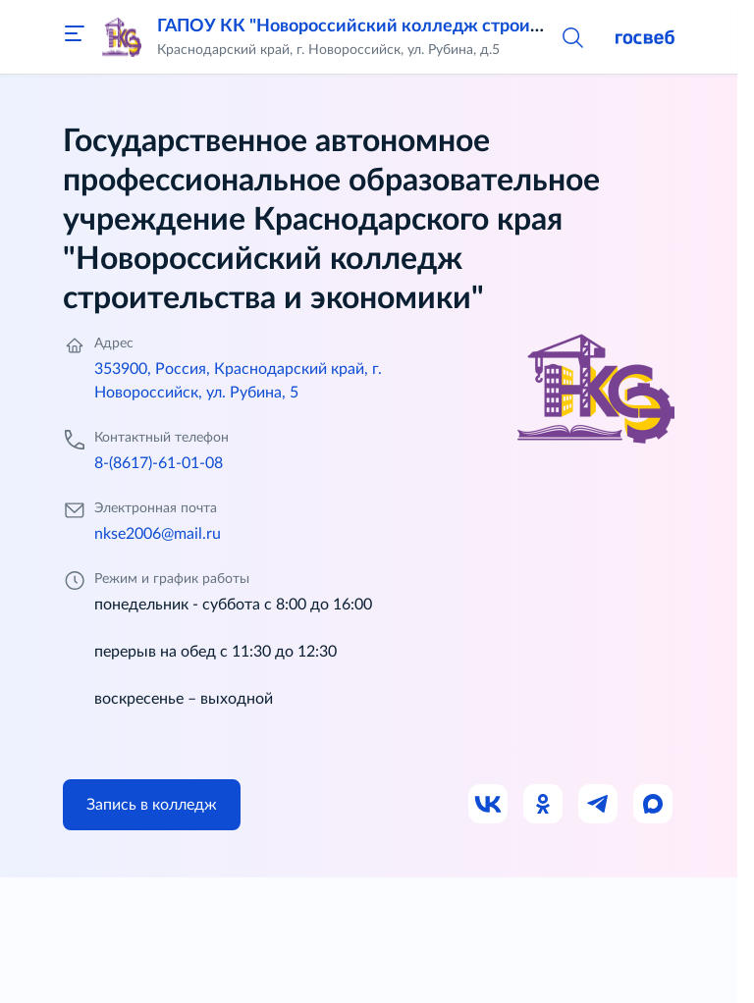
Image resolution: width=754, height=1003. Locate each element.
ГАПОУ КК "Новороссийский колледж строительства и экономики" (439, 26)
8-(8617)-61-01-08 (158, 463)
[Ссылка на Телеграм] (598, 804)
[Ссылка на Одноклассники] (544, 804)
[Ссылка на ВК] (489, 804)
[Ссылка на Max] (653, 804)
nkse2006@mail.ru (157, 534)
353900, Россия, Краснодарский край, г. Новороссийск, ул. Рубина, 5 (238, 380)
